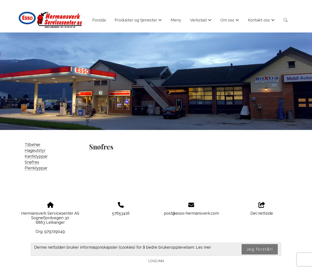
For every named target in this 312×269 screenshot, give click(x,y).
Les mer (203, 247)
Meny (176, 20)
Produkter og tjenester (138, 21)
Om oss (229, 21)
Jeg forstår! (260, 249)
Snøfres (32, 162)
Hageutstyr (35, 150)
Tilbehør (33, 144)
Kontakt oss (261, 21)
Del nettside (261, 209)
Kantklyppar (36, 156)
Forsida (99, 20)
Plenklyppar (36, 168)
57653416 (121, 213)
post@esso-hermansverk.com (191, 213)
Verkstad (200, 21)
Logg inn (156, 261)
